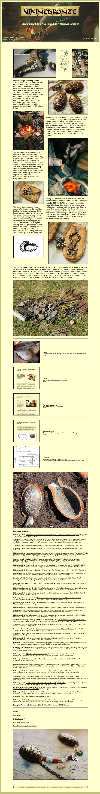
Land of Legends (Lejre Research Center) (25, 726)
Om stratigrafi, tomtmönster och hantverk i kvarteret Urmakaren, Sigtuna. (47, 624)
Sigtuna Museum (18, 719)
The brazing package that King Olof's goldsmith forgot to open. (44, 638)
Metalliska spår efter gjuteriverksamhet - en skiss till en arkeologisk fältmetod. (48, 565)
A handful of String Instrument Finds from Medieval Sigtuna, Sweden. (46, 683)
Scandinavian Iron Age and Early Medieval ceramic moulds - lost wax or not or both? (50, 553)
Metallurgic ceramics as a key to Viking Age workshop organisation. (45, 578)
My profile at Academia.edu (21, 722)
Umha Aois (16, 715)
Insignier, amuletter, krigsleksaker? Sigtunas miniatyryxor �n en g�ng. (54, 664)
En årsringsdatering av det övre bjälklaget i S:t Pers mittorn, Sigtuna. (45, 676)
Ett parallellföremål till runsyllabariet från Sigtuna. (40, 671)
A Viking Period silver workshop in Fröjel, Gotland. (51, 588)
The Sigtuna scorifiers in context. (35, 700)
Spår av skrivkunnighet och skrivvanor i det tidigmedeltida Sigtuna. (55, 629)
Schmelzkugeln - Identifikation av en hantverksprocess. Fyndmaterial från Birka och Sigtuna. (52, 535)
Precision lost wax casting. (44, 559)
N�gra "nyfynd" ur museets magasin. (36, 654)
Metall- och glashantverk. (33, 610)
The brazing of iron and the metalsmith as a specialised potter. (44, 633)
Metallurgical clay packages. (34, 607)
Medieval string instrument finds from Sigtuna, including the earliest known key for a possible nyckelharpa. (56, 642)
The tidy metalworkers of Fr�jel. (47, 583)
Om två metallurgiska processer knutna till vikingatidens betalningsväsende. (47, 593)
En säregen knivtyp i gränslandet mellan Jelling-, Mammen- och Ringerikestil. (58, 647)
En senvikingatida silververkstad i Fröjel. (48, 602)
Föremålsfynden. (30, 692)
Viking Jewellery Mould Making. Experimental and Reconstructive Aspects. (47, 659)
